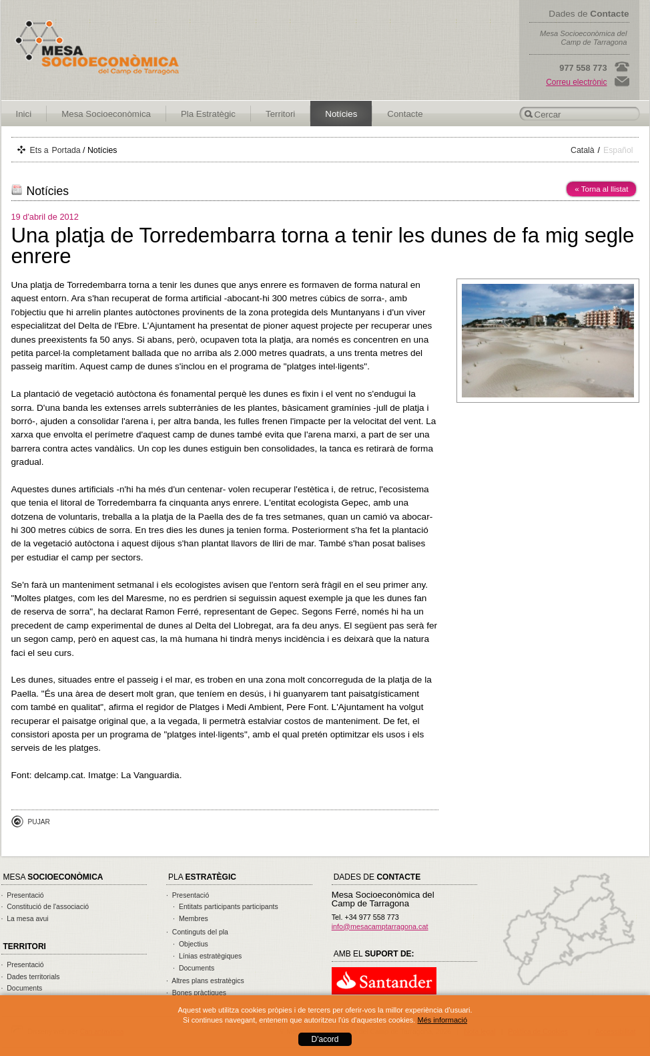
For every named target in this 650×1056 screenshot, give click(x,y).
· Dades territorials (30, 977)
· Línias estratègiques (207, 956)
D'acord (325, 1039)
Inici (24, 114)
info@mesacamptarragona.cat (380, 926)
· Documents (22, 988)
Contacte (404, 114)
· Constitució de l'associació (45, 906)
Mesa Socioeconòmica (106, 114)
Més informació (442, 1020)
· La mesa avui (25, 918)
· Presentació (22, 895)
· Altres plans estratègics (205, 981)
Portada (66, 150)
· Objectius (190, 944)
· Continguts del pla (197, 932)
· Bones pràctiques (196, 993)
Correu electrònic (576, 82)
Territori (280, 114)
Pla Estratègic (208, 114)
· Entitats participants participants (225, 906)
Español (618, 150)
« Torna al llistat (601, 189)
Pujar (39, 822)
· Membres (190, 918)
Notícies (341, 114)
